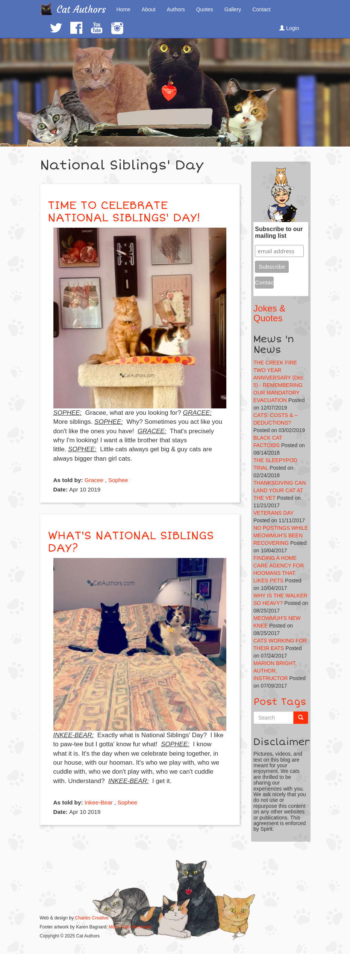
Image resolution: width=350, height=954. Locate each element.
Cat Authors (81, 9)
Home (123, 9)
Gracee (94, 480)
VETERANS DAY (273, 513)
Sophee (118, 480)
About (149, 9)
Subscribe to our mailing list (279, 232)
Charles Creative (91, 918)
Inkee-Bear (99, 802)
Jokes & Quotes (269, 313)
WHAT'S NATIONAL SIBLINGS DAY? (131, 542)
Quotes (204, 9)
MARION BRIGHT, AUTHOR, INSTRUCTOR (275, 670)
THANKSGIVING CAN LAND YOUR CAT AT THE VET (279, 490)
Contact (261, 9)
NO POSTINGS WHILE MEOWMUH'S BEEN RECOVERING (280, 535)
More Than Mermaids (130, 927)
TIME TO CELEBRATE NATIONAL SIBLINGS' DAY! (124, 211)
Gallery (232, 9)
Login (289, 28)
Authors (176, 9)
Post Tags (279, 702)
